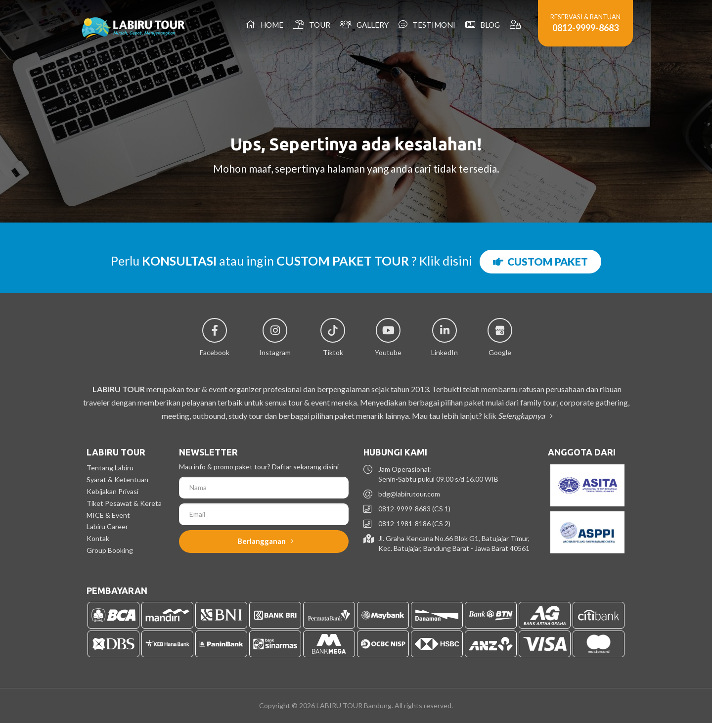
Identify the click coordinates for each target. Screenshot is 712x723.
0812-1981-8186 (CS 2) (414, 523)
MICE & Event (108, 515)
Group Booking (110, 550)
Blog (482, 24)
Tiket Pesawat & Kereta (124, 503)
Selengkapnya (523, 415)
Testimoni (427, 24)
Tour (311, 24)
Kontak (98, 538)
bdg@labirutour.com (409, 494)
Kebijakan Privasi (112, 491)
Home (264, 24)
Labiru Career (107, 526)
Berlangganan (265, 541)
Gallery (364, 24)
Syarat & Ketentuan (117, 479)
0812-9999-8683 (585, 27)
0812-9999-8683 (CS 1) (414, 508)
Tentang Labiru (110, 467)
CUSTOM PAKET (540, 261)
